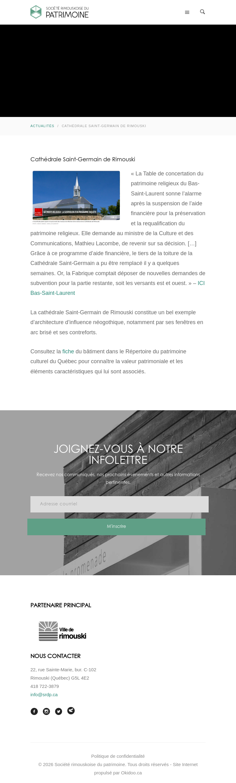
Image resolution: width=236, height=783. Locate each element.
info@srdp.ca (44, 694)
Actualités (42, 126)
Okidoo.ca (131, 772)
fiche (68, 351)
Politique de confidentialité (118, 756)
